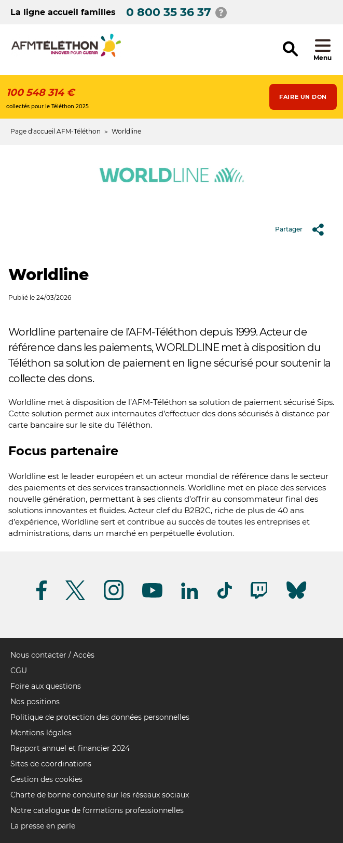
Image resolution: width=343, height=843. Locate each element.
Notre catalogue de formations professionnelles (97, 810)
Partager (303, 229)
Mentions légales (41, 732)
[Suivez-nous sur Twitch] (259, 596)
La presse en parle (42, 826)
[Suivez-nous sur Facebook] (41, 598)
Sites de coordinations (50, 763)
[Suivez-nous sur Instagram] (114, 598)
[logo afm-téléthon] (66, 55)
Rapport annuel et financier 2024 (70, 748)
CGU (18, 670)
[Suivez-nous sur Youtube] (152, 595)
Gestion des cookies (46, 779)
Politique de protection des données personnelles (99, 717)
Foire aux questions (45, 686)
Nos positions (35, 701)
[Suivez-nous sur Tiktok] (224, 596)
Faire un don (303, 96)
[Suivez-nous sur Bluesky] (296, 598)
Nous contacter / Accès (52, 655)
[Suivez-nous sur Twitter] (75, 598)
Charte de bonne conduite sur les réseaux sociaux (99, 795)
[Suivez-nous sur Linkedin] (190, 597)
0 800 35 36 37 (168, 12)
